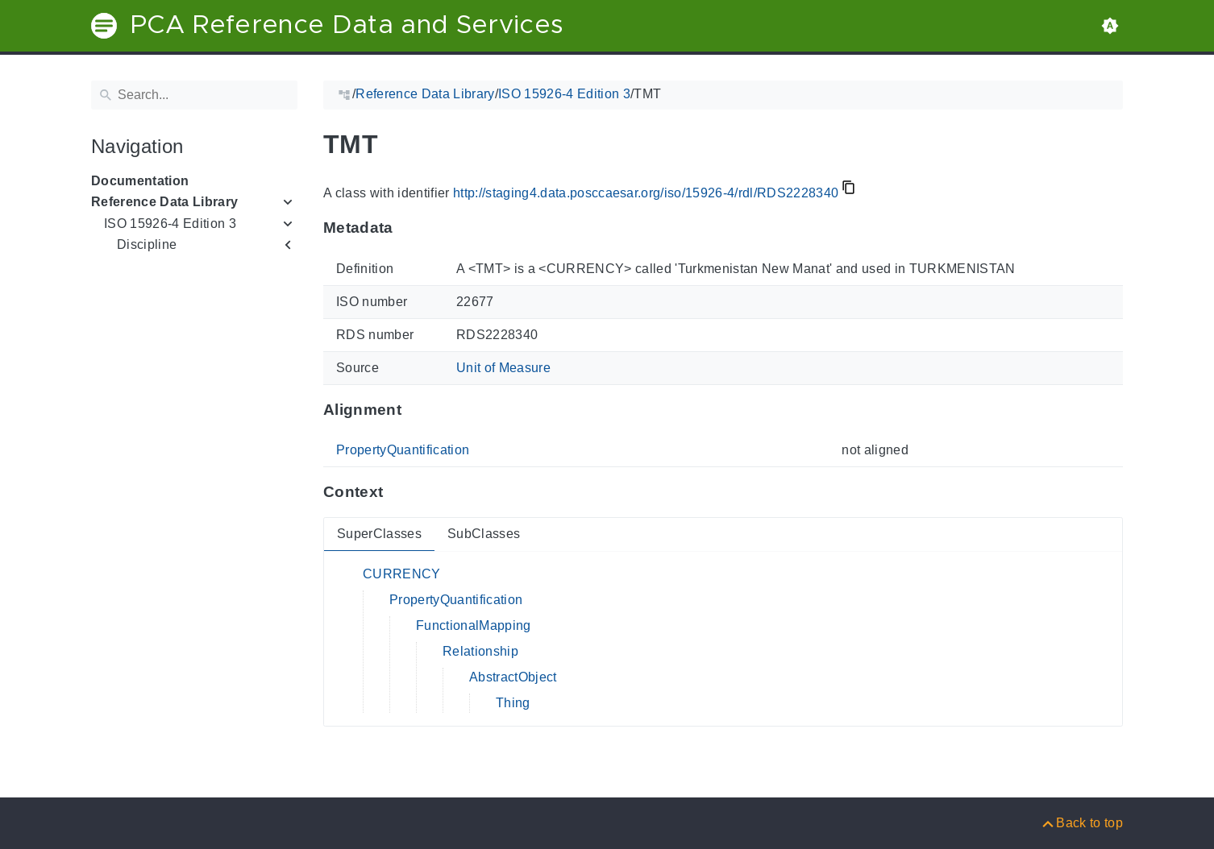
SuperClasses (379, 533)
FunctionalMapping (473, 625)
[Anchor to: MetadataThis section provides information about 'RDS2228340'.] (409, 228)
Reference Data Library (164, 202)
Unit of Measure (503, 368)
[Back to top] (1081, 823)
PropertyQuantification (402, 450)
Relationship (480, 651)
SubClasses (483, 533)
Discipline (147, 244)
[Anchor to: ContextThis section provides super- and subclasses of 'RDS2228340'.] (398, 492)
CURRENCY (402, 574)
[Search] (194, 95)
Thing (513, 703)
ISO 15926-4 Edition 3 (170, 223)
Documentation (140, 181)
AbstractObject (513, 677)
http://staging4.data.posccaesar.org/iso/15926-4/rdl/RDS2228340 (645, 193)
